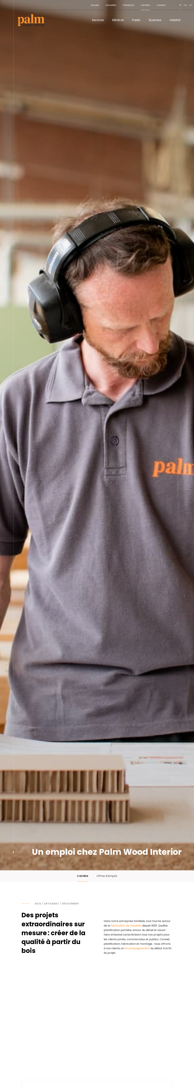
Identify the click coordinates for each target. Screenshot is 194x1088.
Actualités (97, 5)
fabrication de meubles (126, 926)
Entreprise (115, 5)
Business (155, 20)
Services (98, 20)
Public (136, 20)
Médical (118, 20)
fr (167, 5)
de (172, 5)
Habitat (175, 20)
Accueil (82, 5)
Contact (148, 5)
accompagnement (137, 948)
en (177, 5)
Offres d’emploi (106, 876)
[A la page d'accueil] (31, 20)
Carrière (132, 5)
